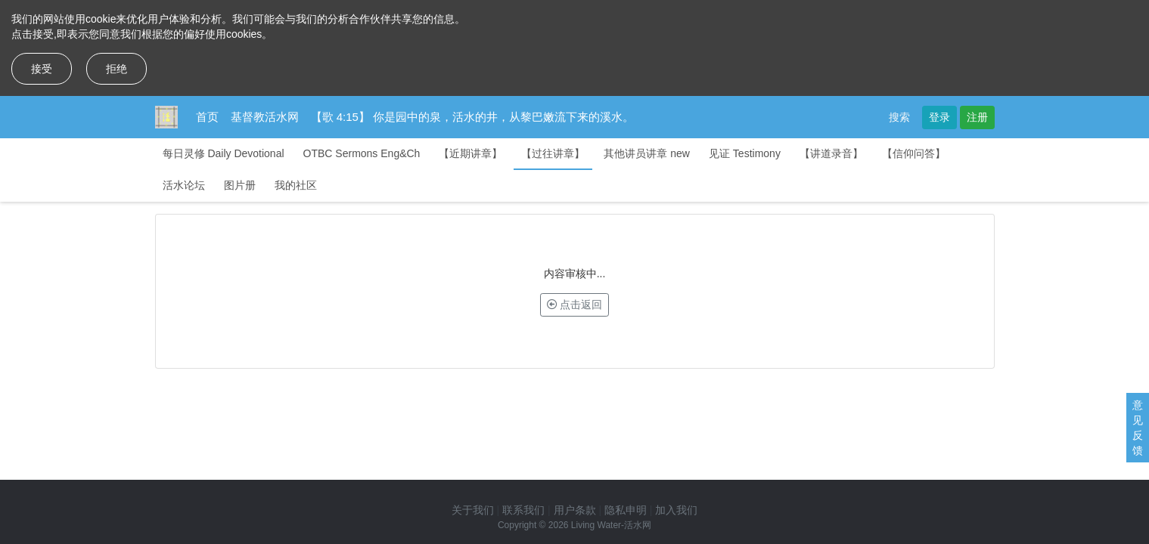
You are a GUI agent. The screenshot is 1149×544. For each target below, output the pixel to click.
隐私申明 (625, 510)
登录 (939, 117)
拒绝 (116, 69)
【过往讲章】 (553, 153)
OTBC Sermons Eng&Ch (362, 153)
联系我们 (523, 510)
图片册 (240, 185)
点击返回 (575, 304)
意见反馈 (1137, 427)
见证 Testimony (745, 153)
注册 (977, 117)
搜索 (899, 117)
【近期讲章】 (470, 153)
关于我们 (473, 510)
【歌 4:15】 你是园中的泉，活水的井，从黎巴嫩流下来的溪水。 (473, 116)
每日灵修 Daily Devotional (223, 153)
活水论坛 (184, 185)
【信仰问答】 (914, 153)
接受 (41, 69)
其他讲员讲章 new (647, 153)
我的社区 (296, 185)
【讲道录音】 (831, 153)
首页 (207, 116)
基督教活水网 (265, 116)
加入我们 (676, 510)
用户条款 (575, 510)
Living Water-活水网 (611, 525)
